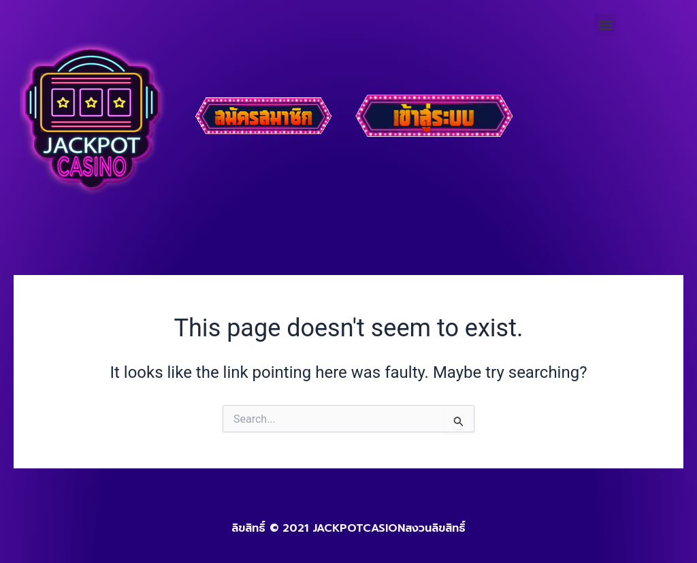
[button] (605, 25)
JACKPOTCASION (358, 528)
